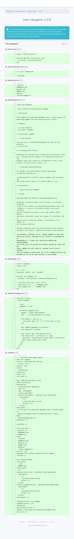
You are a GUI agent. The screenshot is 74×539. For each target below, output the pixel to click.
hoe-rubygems (20, 11)
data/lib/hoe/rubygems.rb (16, 297)
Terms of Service (32, 532)
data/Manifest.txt (13, 80)
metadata (11, 358)
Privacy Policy (44, 532)
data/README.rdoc (14, 101)
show (66, 44)
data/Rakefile (12, 262)
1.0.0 (40, 11)
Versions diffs (32, 11)
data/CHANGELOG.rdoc (16, 67)
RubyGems (10, 11)
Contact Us (22, 532)
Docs (51, 532)
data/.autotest (12, 49)
